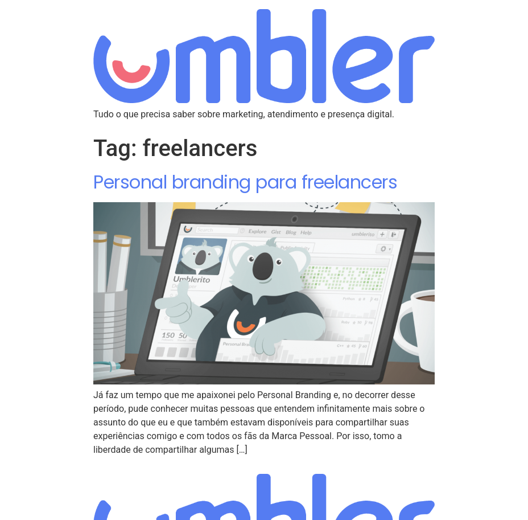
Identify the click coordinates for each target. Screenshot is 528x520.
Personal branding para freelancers (245, 182)
